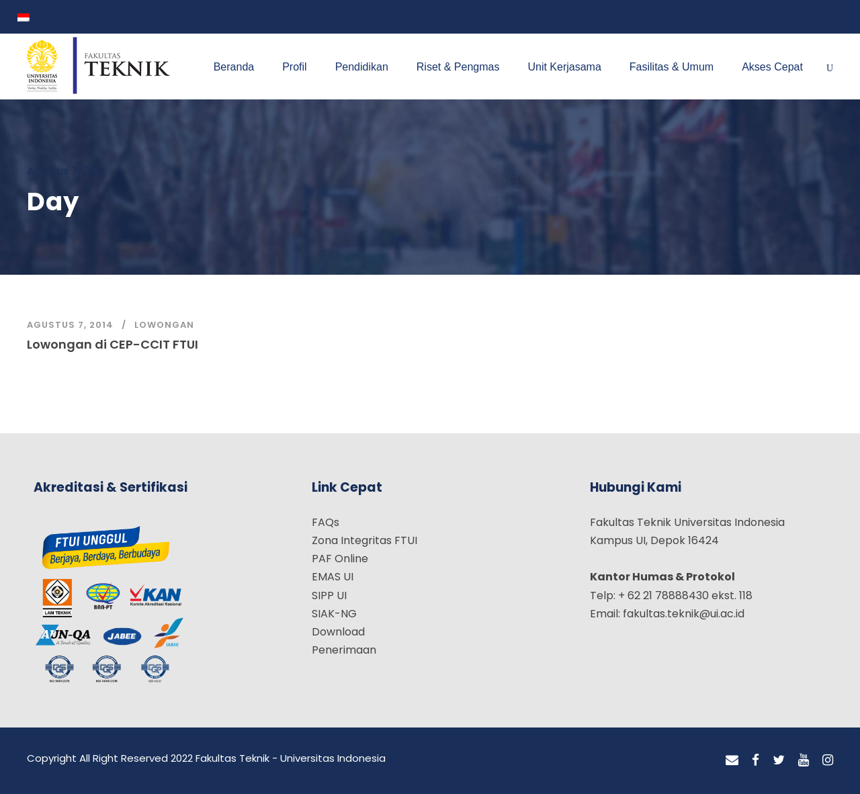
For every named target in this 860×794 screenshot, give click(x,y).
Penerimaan (344, 650)
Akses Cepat (772, 67)
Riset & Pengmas (458, 67)
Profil (294, 67)
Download (338, 631)
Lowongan (164, 324)
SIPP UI (329, 595)
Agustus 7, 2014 (70, 324)
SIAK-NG (334, 613)
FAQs (325, 522)
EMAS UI (332, 576)
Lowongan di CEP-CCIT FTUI (112, 344)
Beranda (234, 67)
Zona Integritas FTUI (364, 540)
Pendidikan (361, 67)
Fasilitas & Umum (672, 67)
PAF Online (340, 558)
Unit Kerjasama (564, 67)
